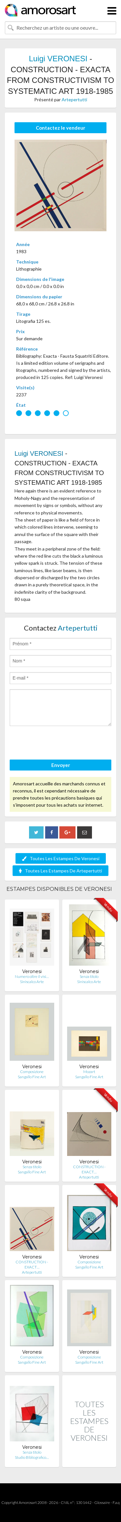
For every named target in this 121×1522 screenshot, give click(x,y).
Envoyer (60, 765)
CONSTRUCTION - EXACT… (89, 1169)
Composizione (32, 1071)
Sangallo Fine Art (32, 1076)
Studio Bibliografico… (32, 1457)
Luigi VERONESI (58, 58)
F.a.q (116, 1502)
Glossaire (102, 1502)
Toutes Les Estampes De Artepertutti (60, 870)
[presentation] (59, 743)
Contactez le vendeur (60, 128)
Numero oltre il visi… (32, 976)
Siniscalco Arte (32, 981)
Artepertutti (74, 99)
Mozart (89, 1071)
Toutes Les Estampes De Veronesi (60, 858)
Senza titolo (89, 976)
